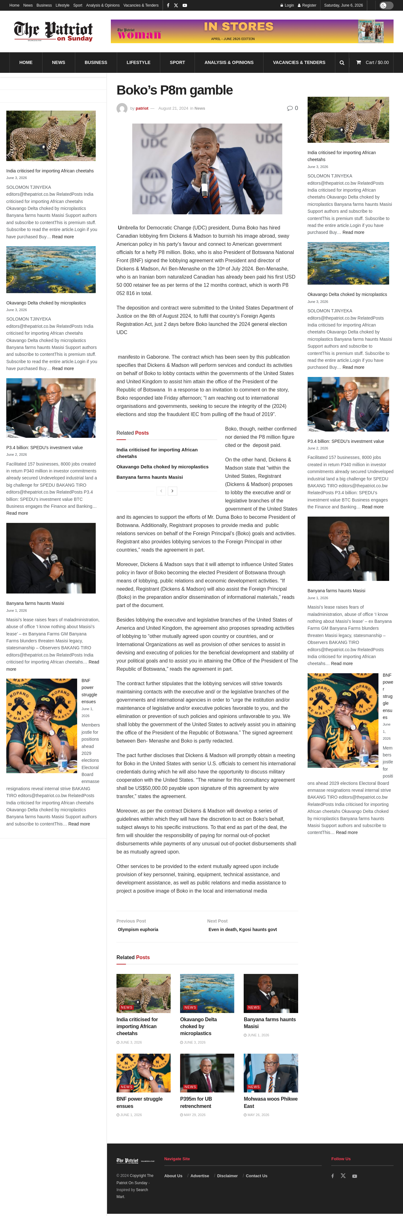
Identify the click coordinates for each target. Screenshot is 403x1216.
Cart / (377, 62)
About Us (173, 1177)
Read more (63, 236)
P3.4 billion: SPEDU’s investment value (44, 447)
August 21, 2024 (173, 108)
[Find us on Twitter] (343, 1178)
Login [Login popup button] (287, 5)
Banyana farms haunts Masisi (35, 603)
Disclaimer (227, 1177)
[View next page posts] (172, 491)
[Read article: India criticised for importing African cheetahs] (143, 995)
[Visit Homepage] (53, 31)
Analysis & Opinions (103, 5)
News (28, 5)
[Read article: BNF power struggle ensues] (143, 1075)
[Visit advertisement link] (252, 31)
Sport (77, 5)
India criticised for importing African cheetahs (50, 170)
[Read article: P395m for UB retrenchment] (207, 1075)
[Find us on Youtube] (355, 1178)
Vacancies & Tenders (141, 5)
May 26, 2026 (256, 1117)
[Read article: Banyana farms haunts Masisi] (271, 995)
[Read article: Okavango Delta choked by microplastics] (207, 995)
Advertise (199, 1177)
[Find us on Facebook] (332, 1178)
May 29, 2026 (193, 1117)
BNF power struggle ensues (388, 696)
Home (14, 5)
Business (44, 5)
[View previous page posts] (161, 491)
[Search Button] (342, 62)
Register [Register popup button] (307, 5)
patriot (142, 108)
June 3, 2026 (129, 1044)
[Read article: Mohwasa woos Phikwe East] (271, 1075)
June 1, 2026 (256, 1037)
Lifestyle (63, 5)
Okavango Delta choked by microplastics (46, 302)
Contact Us (257, 1177)
